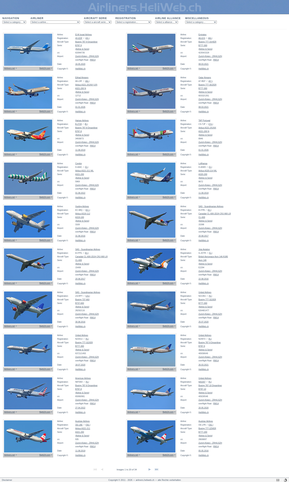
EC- (87, 210)
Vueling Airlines (82, 206)
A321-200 (79, 174)
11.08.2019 (80, 150)
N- (210, 296)
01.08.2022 (80, 193)
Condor (78, 163)
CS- (210, 124)
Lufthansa (202, 163)
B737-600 (79, 303)
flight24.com (45, 68)
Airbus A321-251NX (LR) (86, 85)
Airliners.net (9, 68)
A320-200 (202, 174)
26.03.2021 (203, 365)
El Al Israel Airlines (83, 35)
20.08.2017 (203, 236)
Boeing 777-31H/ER (207, 42)
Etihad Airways (82, 77)
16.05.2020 (80, 64)
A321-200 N (80, 88)
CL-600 (201, 217)
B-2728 (78, 124)
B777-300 (202, 45)
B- (86, 124)
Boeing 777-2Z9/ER (207, 428)
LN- (87, 296)
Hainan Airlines (82, 120)
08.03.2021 (203, 64)
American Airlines (83, 378)
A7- (210, 81)
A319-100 (79, 217)
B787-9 (78, 45)
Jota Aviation (204, 249)
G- (210, 253)
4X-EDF (78, 38)
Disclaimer (7, 480)
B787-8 (78, 131)
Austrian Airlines (82, 421)
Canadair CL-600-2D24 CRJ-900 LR (214, 214)
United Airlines (204, 292)
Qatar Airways (204, 77)
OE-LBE (79, 425)
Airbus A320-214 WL (207, 171)
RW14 (93, 60)
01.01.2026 (80, 107)
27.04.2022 (80, 408)
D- (86, 167)
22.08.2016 (203, 279)
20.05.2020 (203, 408)
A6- (210, 38)
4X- (87, 38)
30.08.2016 (80, 322)
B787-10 (202, 389)
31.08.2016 (80, 236)
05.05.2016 (203, 451)
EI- (209, 210)
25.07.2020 (203, 322)
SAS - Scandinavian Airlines (210, 206)
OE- (88, 425)
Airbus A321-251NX (207, 128)
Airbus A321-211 (82, 428)
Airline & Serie (82, 49)
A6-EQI (201, 38)
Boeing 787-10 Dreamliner (210, 385)
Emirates (202, 35)
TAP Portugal (204, 120)
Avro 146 (202, 260)
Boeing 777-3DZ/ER (207, 85)
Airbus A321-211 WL (84, 171)
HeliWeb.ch (80, 69)
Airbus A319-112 (82, 214)
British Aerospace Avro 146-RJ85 (213, 257)
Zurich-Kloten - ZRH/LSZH (87, 56)
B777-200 (202, 432)
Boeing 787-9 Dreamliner (86, 42)
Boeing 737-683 (82, 300)
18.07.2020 (80, 365)
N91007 (202, 382)
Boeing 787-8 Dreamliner (86, 128)
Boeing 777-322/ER (207, 300)
